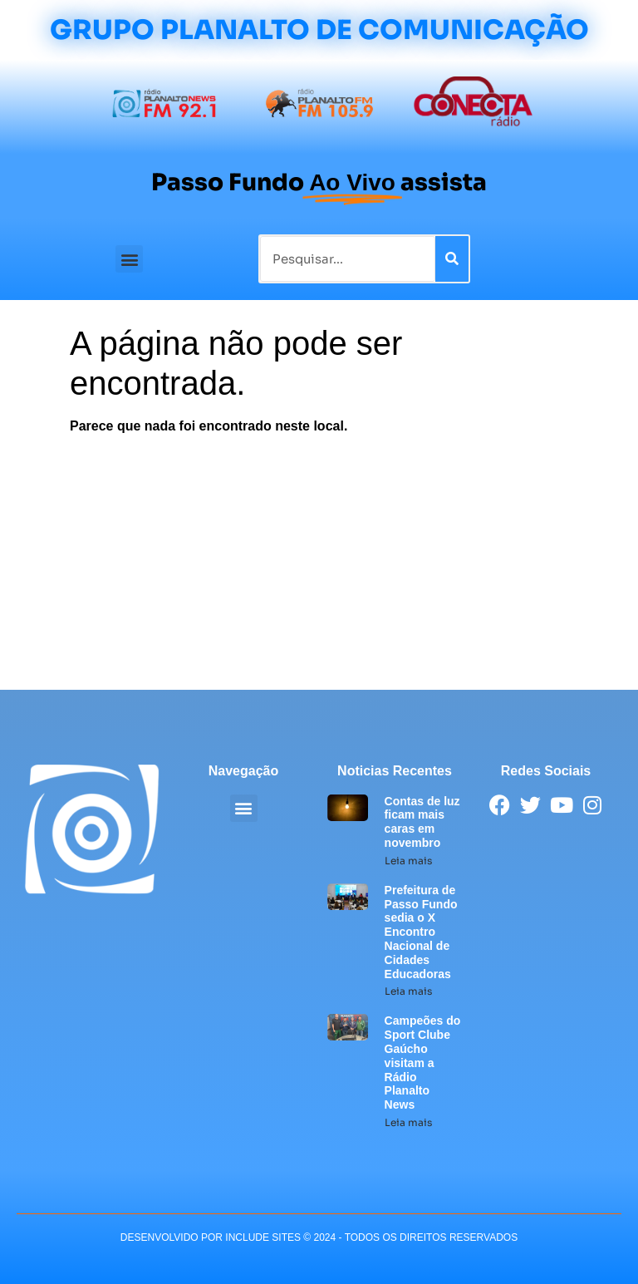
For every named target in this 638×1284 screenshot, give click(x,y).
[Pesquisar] (452, 259)
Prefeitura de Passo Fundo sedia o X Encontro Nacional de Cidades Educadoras (421, 932)
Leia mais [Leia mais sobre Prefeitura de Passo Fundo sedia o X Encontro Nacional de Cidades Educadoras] (408, 991)
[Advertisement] (319, 565)
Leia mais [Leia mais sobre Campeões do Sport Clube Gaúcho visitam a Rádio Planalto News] (408, 1122)
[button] (129, 259)
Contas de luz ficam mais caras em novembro (422, 822)
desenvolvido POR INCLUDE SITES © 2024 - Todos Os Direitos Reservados (319, 1237)
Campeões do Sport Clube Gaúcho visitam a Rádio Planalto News (423, 1062)
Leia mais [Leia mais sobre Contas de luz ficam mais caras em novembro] (408, 860)
